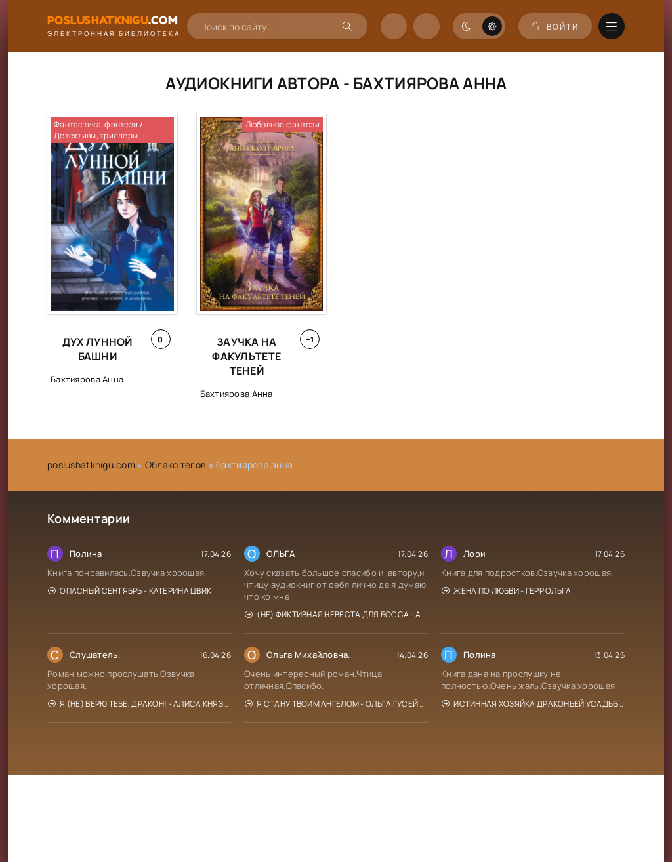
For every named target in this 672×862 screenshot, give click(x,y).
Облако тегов (175, 465)
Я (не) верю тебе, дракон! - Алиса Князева (139, 703)
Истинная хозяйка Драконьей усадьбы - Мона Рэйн (533, 703)
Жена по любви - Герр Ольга (507, 590)
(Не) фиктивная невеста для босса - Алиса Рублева (336, 614)
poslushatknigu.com (91, 465)
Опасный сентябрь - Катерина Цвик (129, 590)
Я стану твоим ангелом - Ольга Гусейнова (336, 703)
